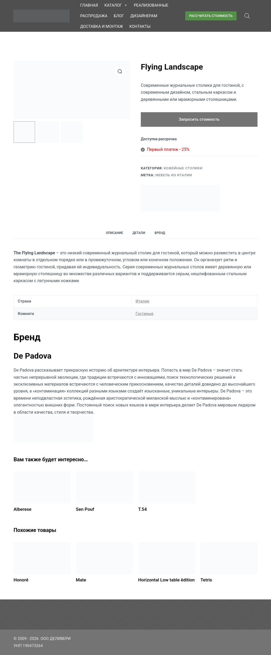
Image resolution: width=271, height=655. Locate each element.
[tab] (114, 233)
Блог (119, 15)
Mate (81, 579)
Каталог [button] (116, 5)
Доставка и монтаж (101, 26)
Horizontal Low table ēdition (166, 579)
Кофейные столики (183, 168)
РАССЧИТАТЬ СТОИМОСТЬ (211, 16)
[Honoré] (41, 558)
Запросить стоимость (199, 119)
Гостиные (144, 313)
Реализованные (151, 5)
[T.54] (166, 487)
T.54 (142, 509)
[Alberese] (41, 487)
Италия (142, 301)
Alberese (22, 509)
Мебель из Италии (173, 175)
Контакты (140, 26)
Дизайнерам (143, 15)
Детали (139, 233)
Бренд (160, 233)
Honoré (20, 579)
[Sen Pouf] (104, 487)
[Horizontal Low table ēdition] (166, 558)
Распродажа (93, 15)
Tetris (206, 579)
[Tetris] (228, 558)
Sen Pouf (85, 509)
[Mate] (104, 558)
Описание (114, 233)
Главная (89, 5)
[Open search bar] (247, 16)
